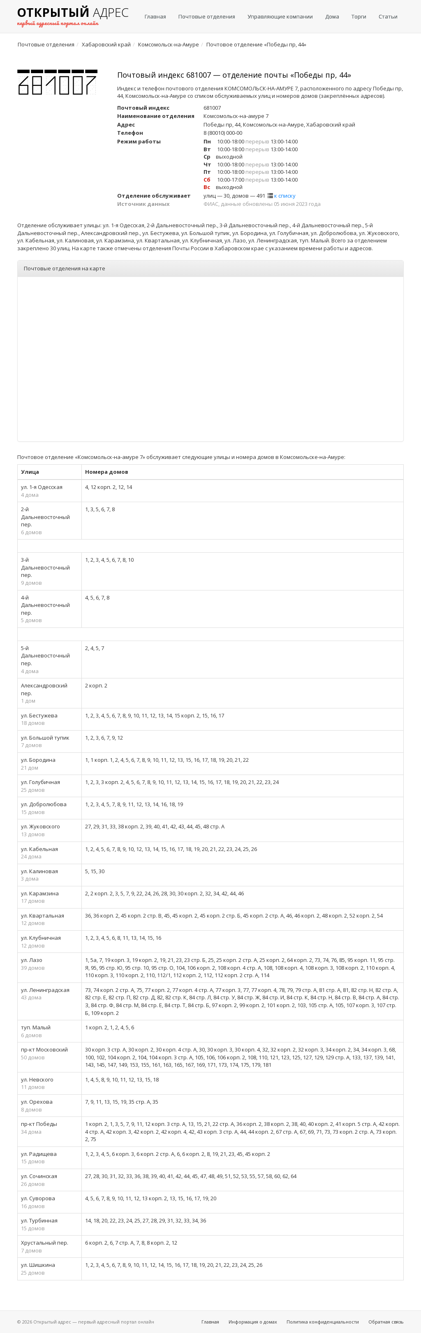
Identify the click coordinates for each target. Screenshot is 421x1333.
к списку (285, 195)
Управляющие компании (280, 16)
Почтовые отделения (206, 16)
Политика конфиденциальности (323, 1322)
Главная (155, 16)
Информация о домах (253, 1322)
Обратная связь (386, 1322)
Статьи (388, 16)
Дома (332, 16)
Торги (359, 16)
